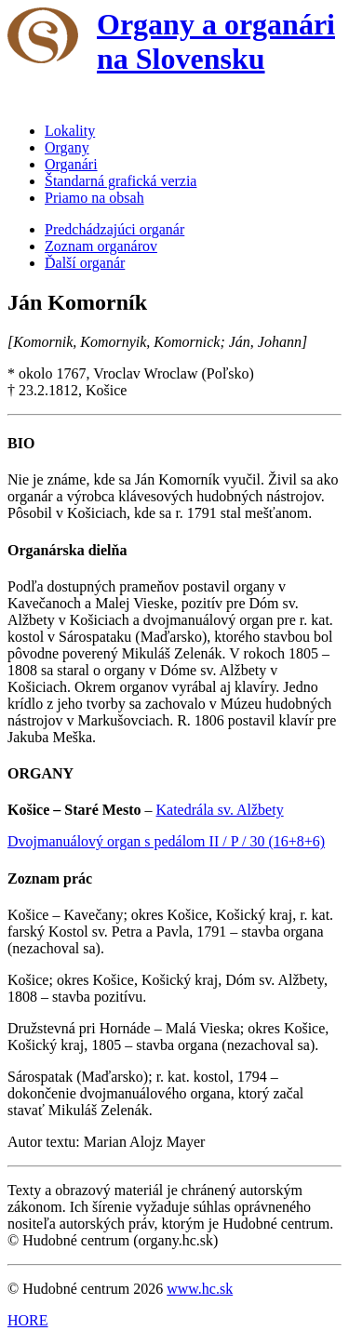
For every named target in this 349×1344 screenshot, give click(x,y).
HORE (27, 1320)
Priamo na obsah (94, 198)
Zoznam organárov (101, 246)
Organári (71, 164)
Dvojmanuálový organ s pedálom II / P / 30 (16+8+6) (166, 841)
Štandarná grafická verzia (120, 181)
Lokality (70, 131)
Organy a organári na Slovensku (216, 41)
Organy (67, 147)
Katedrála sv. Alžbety (220, 810)
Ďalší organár (85, 263)
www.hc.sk (200, 1289)
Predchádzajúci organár (114, 229)
